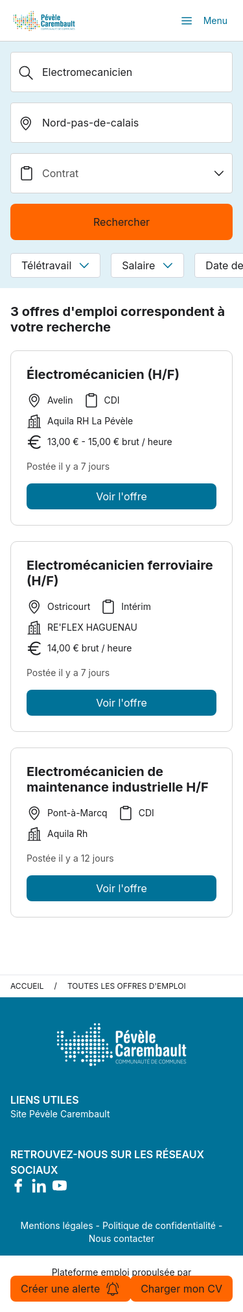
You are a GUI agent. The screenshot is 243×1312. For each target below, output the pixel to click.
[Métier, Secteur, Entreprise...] (121, 72)
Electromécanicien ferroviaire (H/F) (120, 576)
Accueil (27, 986)
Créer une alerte (71, 1288)
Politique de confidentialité (159, 1225)
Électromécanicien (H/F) (103, 374)
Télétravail (55, 265)
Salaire (147, 265)
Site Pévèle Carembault (60, 1113)
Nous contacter (122, 1238)
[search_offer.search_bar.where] (121, 123)
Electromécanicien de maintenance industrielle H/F (118, 782)
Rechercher (121, 221)
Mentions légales (57, 1225)
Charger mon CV (181, 1288)
